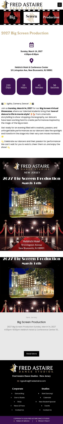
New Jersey (31, 317)
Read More (31, 353)
